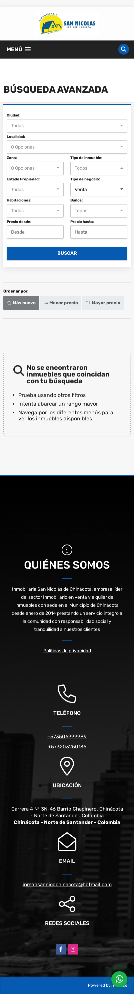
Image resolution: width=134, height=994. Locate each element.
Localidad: (16, 137)
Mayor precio (103, 302)
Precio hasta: (82, 222)
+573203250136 (67, 747)
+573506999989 (67, 737)
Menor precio (60, 302)
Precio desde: (19, 222)
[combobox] (67, 126)
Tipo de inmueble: (86, 158)
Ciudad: (13, 115)
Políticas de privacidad (67, 651)
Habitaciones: (19, 200)
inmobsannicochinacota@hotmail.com (67, 885)
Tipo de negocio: (85, 179)
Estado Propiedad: (23, 179)
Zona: (12, 158)
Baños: (76, 200)
